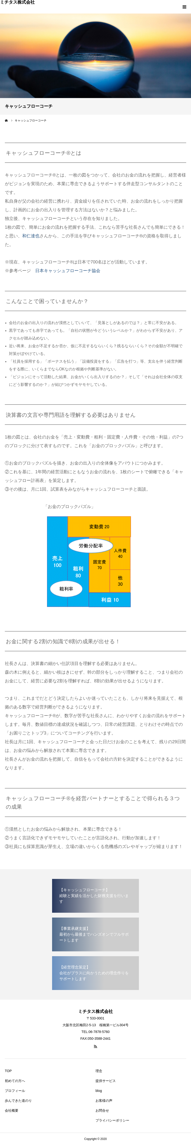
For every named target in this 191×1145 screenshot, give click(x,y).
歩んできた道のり (18, 1101)
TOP (8, 1071)
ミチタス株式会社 (17, 2)
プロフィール (15, 1091)
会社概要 (11, 1110)
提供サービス (106, 1081)
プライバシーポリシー (112, 1120)
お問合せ (102, 1110)
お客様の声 (104, 1101)
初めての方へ (15, 1081)
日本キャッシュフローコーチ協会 (67, 270)
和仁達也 (31, 235)
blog (99, 1091)
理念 (99, 1071)
